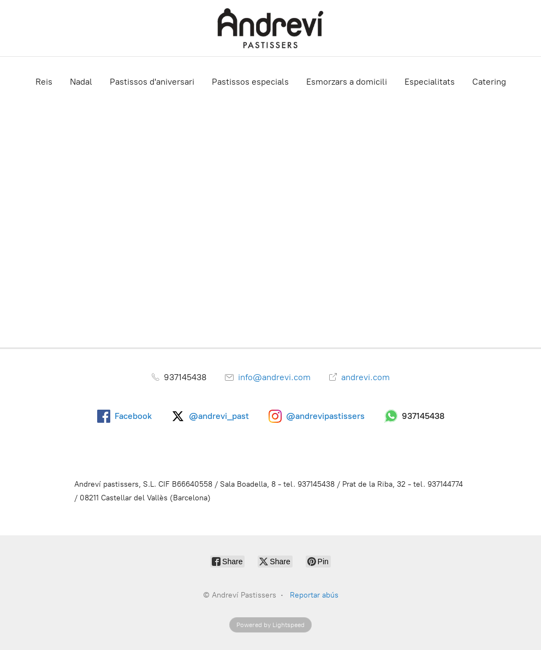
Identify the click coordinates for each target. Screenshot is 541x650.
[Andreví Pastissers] (271, 28)
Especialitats (430, 81)
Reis (43, 81)
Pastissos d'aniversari (152, 81)
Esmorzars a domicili (346, 81)
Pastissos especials (250, 81)
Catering (489, 81)
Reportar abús (314, 595)
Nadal (81, 81)
